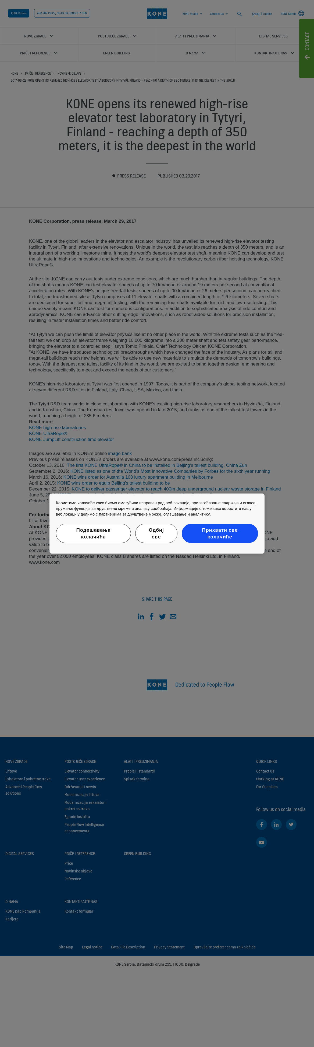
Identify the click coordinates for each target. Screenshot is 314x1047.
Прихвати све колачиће (220, 533)
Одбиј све (156, 533)
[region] (157, 523)
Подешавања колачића (93, 533)
